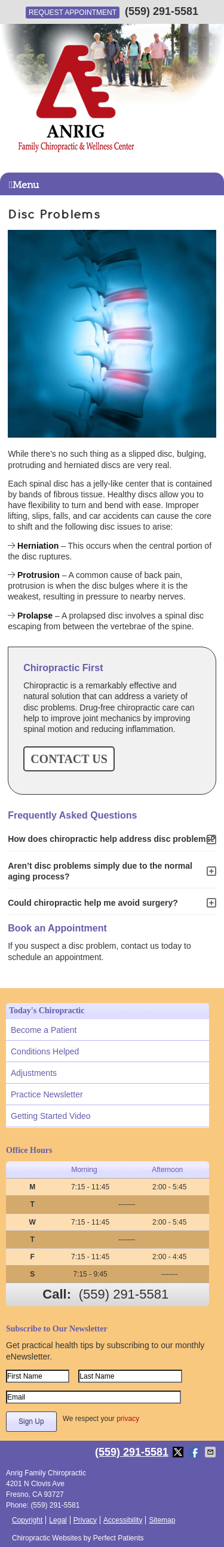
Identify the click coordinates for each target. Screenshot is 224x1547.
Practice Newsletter (47, 1094)
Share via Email (211, 1452)
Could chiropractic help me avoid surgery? (93, 903)
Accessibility (122, 1520)
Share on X (179, 1452)
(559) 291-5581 (161, 11)
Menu (24, 184)
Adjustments (34, 1073)
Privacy (85, 1520)
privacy (127, 1418)
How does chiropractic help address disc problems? (112, 839)
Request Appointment (72, 12)
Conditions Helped (45, 1051)
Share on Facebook (195, 1452)
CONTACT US (69, 758)
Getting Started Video (51, 1116)
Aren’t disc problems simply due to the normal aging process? (100, 871)
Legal (57, 1520)
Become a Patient (44, 1030)
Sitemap (162, 1520)
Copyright (27, 1520)
